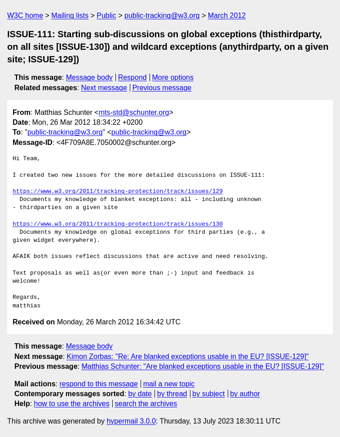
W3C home (25, 15)
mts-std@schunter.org (134, 112)
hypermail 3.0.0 (130, 421)
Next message (104, 88)
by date (139, 394)
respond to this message (98, 384)
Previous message (162, 88)
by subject (208, 394)
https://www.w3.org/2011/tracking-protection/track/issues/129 (118, 192)
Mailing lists (69, 15)
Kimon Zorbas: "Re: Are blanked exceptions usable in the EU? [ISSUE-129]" (188, 356)
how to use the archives (72, 403)
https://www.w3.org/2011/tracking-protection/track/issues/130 (118, 224)
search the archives (146, 403)
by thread (172, 394)
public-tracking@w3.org (161, 15)
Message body (89, 77)
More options (173, 77)
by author (245, 394)
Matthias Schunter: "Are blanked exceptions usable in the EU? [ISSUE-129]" (202, 366)
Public (106, 15)
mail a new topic (169, 384)
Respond (132, 77)
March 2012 (227, 15)
